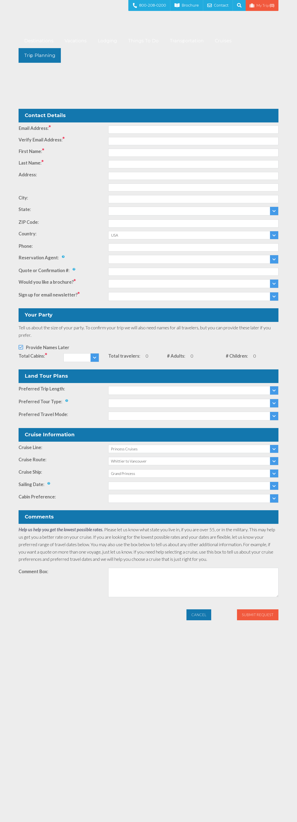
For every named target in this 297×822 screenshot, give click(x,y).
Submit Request (257, 614)
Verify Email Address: (40, 139)
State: (25, 209)
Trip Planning (39, 55)
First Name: (30, 151)
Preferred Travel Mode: (43, 414)
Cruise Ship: (30, 472)
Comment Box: (33, 571)
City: (23, 197)
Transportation (187, 41)
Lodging (107, 41)
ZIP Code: (29, 222)
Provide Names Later (47, 347)
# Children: (237, 356)
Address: (28, 174)
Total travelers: (124, 356)
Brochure (186, 5)
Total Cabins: (32, 356)
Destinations (38, 41)
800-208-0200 (149, 5)
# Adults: (176, 356)
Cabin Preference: (37, 496)
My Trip (262, 5)
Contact (218, 5)
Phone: (26, 246)
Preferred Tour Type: (40, 401)
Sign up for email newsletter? (48, 295)
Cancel (198, 614)
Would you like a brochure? (46, 282)
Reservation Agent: (39, 257)
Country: (28, 233)
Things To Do (143, 41)
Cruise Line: (30, 447)
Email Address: (34, 128)
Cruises (223, 41)
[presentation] (50, 613)
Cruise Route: (32, 459)
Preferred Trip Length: (42, 388)
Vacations (76, 41)
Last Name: (30, 163)
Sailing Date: (31, 484)
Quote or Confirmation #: (44, 270)
